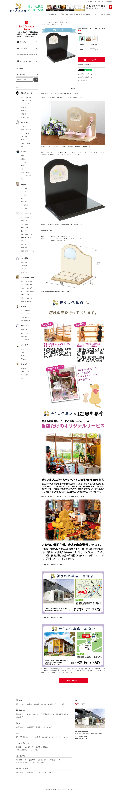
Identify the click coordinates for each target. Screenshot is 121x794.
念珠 (22, 378)
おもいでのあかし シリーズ (54, 24)
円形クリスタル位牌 (26, 284)
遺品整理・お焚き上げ (24, 61)
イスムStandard (25, 310)
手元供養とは (22, 42)
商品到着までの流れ (21, 760)
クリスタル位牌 (25, 217)
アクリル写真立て (26, 224)
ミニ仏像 (43, 704)
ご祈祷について (20, 727)
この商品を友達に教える (85, 77)
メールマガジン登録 (40, 773)
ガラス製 (23, 162)
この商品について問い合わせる (87, 74)
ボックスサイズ (25, 104)
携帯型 (23, 179)
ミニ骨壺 (29, 704)
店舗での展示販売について (26, 54)
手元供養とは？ (20, 714)
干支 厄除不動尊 (25, 320)
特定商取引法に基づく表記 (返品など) (86, 64)
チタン (23, 146)
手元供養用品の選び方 (62, 714)
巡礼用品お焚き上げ (26, 117)
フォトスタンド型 (26, 175)
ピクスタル (24, 201)
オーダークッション (26, 237)
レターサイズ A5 (26, 97)
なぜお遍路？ (30, 727)
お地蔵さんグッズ (26, 371)
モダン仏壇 (24, 208)
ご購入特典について (54, 760)
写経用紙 (23, 368)
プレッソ (23, 198)
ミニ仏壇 (36, 704)
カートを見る (81, 704)
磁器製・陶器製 (25, 172)
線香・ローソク (25, 244)
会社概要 (18, 747)
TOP (42, 22)
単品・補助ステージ (26, 234)
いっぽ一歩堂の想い (28, 747)
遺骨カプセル (24, 247)
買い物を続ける (82, 80)
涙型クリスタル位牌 (26, 281)
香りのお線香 (24, 375)
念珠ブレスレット (26, 330)
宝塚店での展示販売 (42, 747)
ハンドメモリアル (26, 340)
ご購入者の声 (22, 48)
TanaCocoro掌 (25, 314)
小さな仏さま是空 (26, 317)
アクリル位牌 (24, 221)
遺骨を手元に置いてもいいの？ (24, 737)
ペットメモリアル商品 (51, 22)
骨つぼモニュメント (26, 272)
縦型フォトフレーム (26, 294)
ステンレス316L (25, 143)
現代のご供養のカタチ (33, 714)
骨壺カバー (24, 268)
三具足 (23, 352)
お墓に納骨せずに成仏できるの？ (44, 737)
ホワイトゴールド (26, 133)
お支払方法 (32, 760)
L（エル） (23, 195)
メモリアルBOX (25, 227)
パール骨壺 (24, 265)
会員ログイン (101, 1)
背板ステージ (63, 22)
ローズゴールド (25, 136)
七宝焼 (23, 159)
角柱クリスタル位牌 (26, 288)
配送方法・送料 (42, 760)
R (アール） (24, 188)
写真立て (23, 359)
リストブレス (24, 333)
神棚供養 (23, 114)
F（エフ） (24, 191)
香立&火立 (24, 355)
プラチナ (23, 140)
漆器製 (23, 165)
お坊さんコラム (51, 727)
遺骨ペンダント (20, 704)
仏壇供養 (23, 110)
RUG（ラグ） (25, 205)
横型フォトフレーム (26, 298)
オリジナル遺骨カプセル (28, 291)
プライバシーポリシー (39, 762)
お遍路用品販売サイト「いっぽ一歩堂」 (27, 750)
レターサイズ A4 (26, 100)
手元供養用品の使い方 (47, 714)
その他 (62, 704)
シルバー (23, 126)
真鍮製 (23, 155)
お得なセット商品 (26, 301)
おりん (23, 349)
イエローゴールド (26, 129)
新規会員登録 (109, 1)
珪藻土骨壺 (24, 262)
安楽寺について (40, 727)
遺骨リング (24, 336)
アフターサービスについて (63, 737)
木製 (22, 169)
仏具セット (24, 241)
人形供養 (23, 107)
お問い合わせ (52, 773)
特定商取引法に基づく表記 (23, 762)
